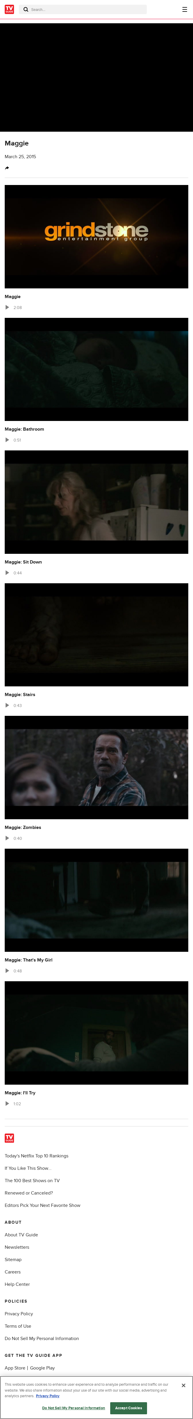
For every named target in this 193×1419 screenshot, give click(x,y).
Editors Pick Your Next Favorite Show (42, 1205)
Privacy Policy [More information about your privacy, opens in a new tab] (48, 1401)
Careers (13, 1272)
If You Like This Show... (28, 1168)
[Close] (183, 1390)
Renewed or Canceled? (29, 1193)
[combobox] (83, 9)
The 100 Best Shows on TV (32, 1181)
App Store (15, 1368)
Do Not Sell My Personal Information (42, 1339)
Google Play (42, 1368)
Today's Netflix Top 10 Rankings (36, 1156)
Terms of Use (18, 1326)
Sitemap (13, 1260)
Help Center (17, 1284)
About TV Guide (21, 1235)
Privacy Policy (19, 1314)
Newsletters (17, 1247)
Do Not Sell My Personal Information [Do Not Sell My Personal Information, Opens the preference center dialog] (73, 1412)
